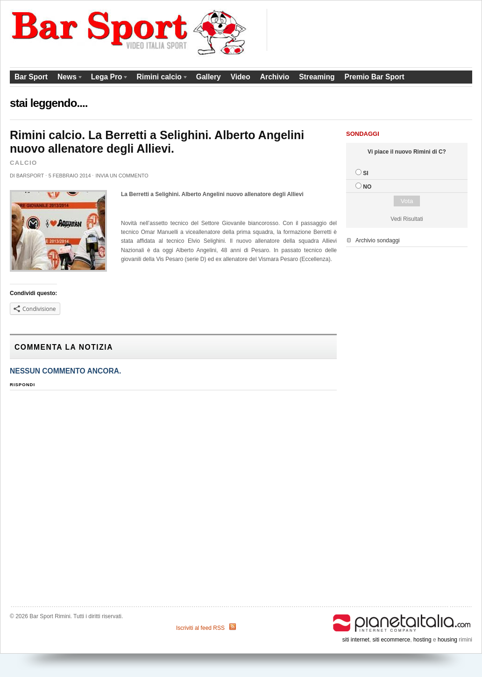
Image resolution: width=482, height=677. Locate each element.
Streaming (316, 77)
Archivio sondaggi (377, 240)
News (68, 78)
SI (365, 173)
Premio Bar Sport (374, 77)
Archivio (274, 77)
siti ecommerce (392, 639)
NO (367, 186)
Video (240, 77)
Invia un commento (121, 175)
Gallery (208, 77)
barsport (30, 175)
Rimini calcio (160, 78)
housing (447, 639)
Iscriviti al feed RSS (200, 628)
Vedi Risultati (406, 219)
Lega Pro (107, 78)
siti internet (355, 639)
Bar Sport (31, 77)
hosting (422, 639)
